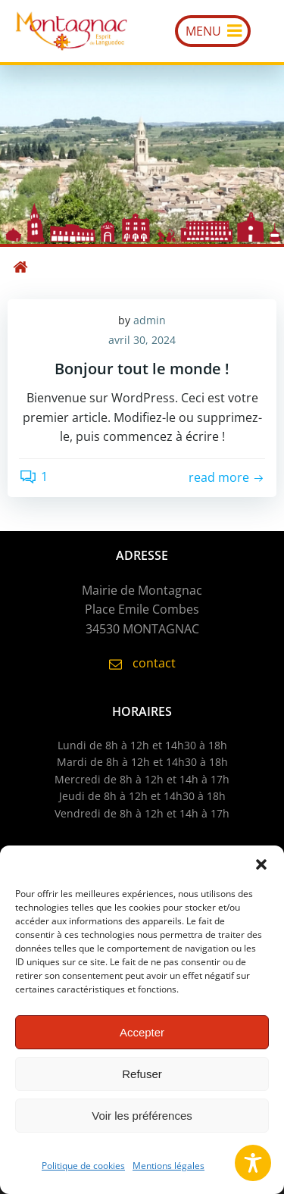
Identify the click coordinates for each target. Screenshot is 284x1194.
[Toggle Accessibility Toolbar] (253, 1163)
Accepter (142, 1032)
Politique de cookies (83, 1165)
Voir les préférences (142, 1115)
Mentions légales (168, 1165)
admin (149, 320)
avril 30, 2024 (142, 340)
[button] (261, 864)
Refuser (142, 1073)
